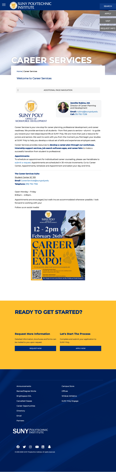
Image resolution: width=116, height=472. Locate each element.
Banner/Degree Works (26, 391)
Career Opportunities (26, 406)
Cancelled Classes (24, 401)
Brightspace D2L (24, 396)
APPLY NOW (80, 348)
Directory (21, 411)
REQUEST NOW (35, 348)
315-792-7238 (81, 114)
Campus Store (68, 386)
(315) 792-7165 (31, 184)
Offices (65, 391)
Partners (20, 420)
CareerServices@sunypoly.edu (35, 180)
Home (19, 71)
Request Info (107, 28)
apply (108, 13)
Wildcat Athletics (69, 396)
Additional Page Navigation (44, 90)
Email (19, 416)
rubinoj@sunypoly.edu (87, 111)
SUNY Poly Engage (70, 401)
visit (107, 21)
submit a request (23, 162)
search (108, 6)
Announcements (24, 386)
